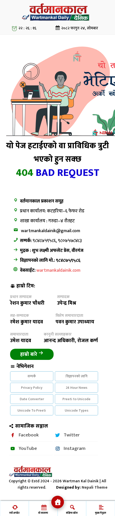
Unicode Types (76, 410)
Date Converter (32, 399)
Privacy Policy (31, 388)
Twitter (72, 435)
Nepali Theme (94, 487)
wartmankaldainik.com (58, 270)
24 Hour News (76, 388)
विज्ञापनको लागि (76, 376)
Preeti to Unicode (76, 399)
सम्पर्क (32, 376)
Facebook (29, 435)
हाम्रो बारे (31, 354)
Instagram (74, 448)
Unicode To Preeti (31, 410)
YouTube (28, 448)
